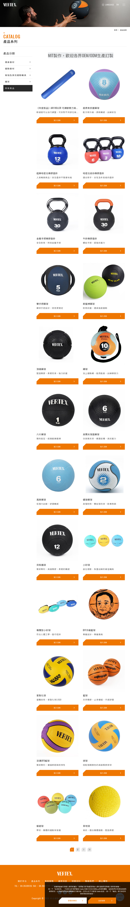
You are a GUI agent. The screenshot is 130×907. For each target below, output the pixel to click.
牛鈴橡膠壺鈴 (90, 238)
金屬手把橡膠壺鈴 (46, 238)
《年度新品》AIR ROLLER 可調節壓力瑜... (57, 108)
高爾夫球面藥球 (91, 434)
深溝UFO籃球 (43, 760)
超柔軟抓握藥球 (91, 108)
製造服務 (49, 881)
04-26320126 (26, 886)
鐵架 (7, 81)
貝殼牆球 (41, 564)
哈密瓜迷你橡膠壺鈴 (93, 173)
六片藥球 (41, 434)
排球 (85, 760)
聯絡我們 (89, 881)
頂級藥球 (41, 369)
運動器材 (10, 68)
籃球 (85, 695)
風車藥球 (41, 499)
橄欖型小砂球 (44, 630)
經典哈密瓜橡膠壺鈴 (47, 173)
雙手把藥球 (42, 303)
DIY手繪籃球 (89, 630)
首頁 (115, 30)
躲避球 (40, 826)
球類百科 (76, 881)
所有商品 (10, 88)
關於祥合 (22, 881)
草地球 (86, 826)
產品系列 (35, 881)
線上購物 (103, 881)
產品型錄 (123, 30)
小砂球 (86, 564)
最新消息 (62, 881)
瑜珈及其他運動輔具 (15, 75)
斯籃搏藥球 (89, 303)
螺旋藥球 (87, 499)
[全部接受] (102, 901)
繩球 (85, 369)
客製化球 (41, 695)
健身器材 (10, 62)
